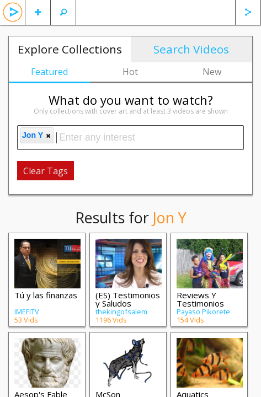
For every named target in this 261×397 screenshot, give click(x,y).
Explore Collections (70, 49)
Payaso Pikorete (203, 311)
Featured (49, 72)
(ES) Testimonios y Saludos (127, 299)
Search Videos (191, 49)
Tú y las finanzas (45, 295)
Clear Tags (45, 171)
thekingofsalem (121, 311)
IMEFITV (26, 311)
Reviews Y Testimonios (200, 299)
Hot (130, 72)
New (212, 72)
